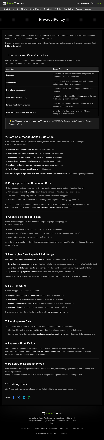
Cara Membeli (78, 428)
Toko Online (68, 9)
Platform (79, 9)
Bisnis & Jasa (9, 9)
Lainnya (88, 9)
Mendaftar (85, 3)
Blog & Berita (22, 9)
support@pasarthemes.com (57, 312)
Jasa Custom (65, 428)
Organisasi (48, 9)
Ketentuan (53, 428)
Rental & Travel (35, 9)
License (36, 428)
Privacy (44, 428)
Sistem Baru (25, 428)
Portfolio (58, 9)
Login (77, 3)
